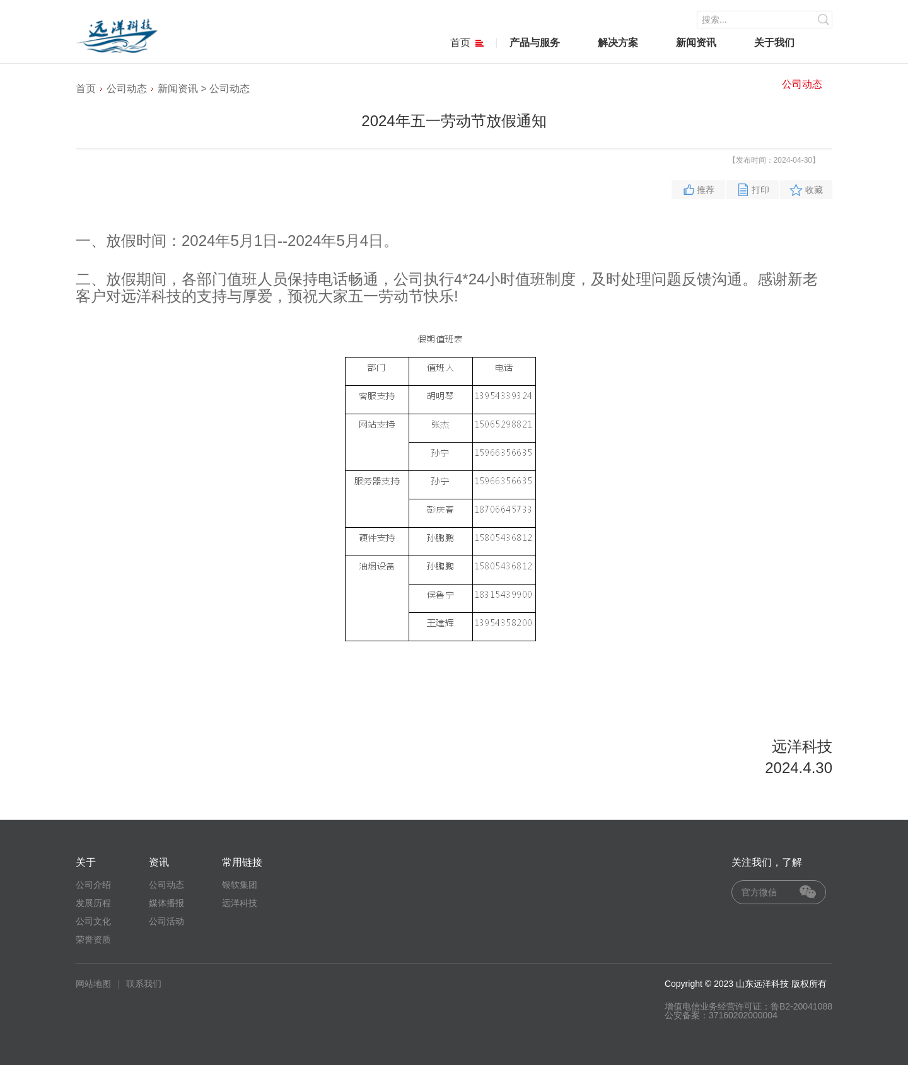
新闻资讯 (696, 42)
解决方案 (618, 42)
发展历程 (93, 903)
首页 (467, 42)
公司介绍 (93, 884)
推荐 (705, 190)
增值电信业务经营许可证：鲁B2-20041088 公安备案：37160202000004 (748, 1011)
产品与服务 (534, 42)
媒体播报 (166, 903)
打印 (760, 190)
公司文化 (93, 921)
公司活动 (166, 921)
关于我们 (774, 42)
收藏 (814, 190)
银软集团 (239, 884)
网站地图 (93, 984)
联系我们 (143, 984)
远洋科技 (239, 903)
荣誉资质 (93, 939)
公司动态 (802, 84)
